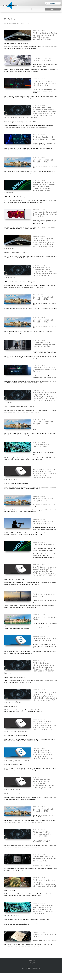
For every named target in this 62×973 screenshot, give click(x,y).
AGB (32, 963)
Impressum (32, 960)
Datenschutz (32, 962)
